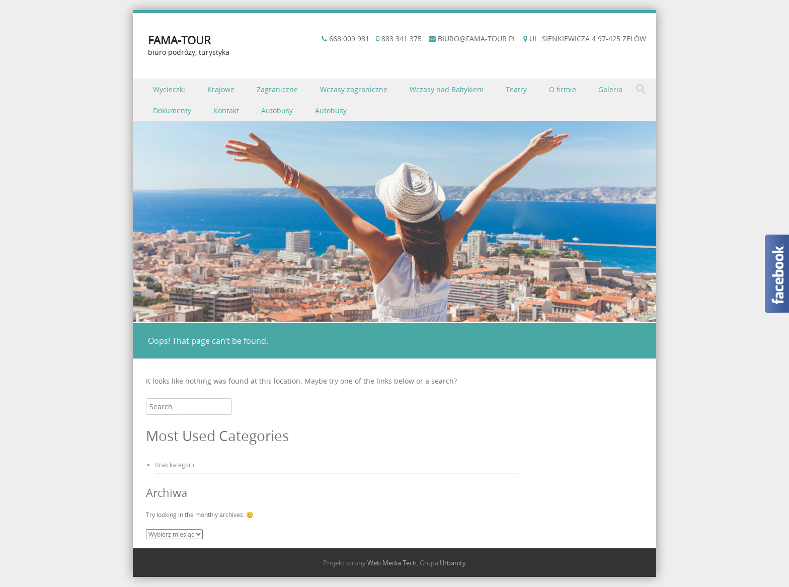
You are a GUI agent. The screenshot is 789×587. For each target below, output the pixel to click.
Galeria (610, 89)
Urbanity (453, 562)
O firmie (562, 89)
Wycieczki (169, 89)
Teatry (516, 89)
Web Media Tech (392, 562)
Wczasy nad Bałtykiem (447, 89)
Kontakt (226, 110)
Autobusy (277, 110)
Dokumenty (172, 110)
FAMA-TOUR (179, 40)
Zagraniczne (277, 89)
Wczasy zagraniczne (353, 89)
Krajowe (220, 89)
